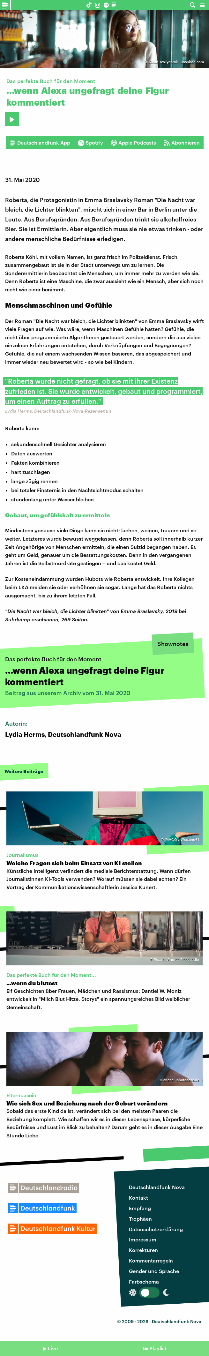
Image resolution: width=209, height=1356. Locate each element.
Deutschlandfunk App (40, 142)
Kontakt (138, 1198)
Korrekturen (143, 1250)
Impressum (142, 1239)
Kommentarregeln (151, 1260)
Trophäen (140, 1219)
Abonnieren (182, 142)
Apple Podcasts (133, 142)
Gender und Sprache (154, 1271)
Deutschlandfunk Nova (157, 1187)
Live (53, 1348)
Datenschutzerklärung (156, 1229)
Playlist (158, 1348)
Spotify (90, 142)
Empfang (140, 1208)
